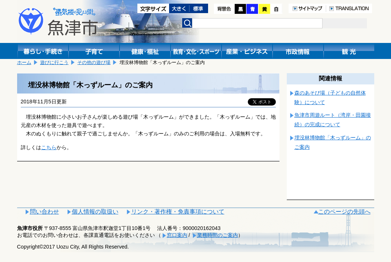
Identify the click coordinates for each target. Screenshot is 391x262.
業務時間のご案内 (217, 235)
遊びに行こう (54, 62)
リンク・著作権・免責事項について (177, 212)
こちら (48, 147)
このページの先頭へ (344, 212)
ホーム (24, 62)
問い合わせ (44, 212)
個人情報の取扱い (95, 212)
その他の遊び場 (93, 62)
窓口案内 (177, 235)
